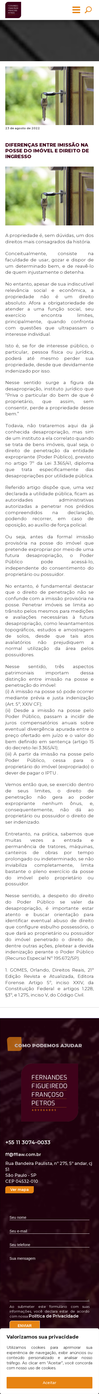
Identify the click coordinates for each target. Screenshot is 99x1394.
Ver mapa (19, 1189)
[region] (49, 1361)
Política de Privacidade (54, 1316)
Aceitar (49, 1382)
